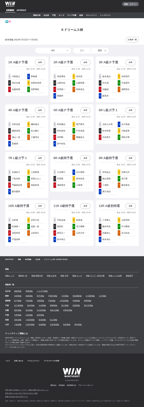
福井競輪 (17, 310)
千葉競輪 (29, 301)
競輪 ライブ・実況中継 (95, 276)
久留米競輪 (30, 325)
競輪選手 (129, 276)
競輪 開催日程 (37, 276)
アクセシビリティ (33, 361)
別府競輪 (66, 325)
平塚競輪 (51, 301)
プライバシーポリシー (86, 385)
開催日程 (36, 15)
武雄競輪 (42, 325)
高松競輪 (17, 320)
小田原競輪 (64, 301)
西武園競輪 (77, 296)
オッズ (61, 15)
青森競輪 (29, 291)
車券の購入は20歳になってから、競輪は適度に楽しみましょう (27, 390)
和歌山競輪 (54, 310)
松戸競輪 (17, 301)
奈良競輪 (29, 310)
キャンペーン (91, 15)
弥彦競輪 (17, 296)
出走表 (46, 15)
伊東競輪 (76, 301)
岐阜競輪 (31, 305)
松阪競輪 (76, 305)
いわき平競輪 (42, 291)
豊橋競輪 (53, 305)
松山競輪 (53, 320)
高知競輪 (42, 320)
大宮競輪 (65, 296)
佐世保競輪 (54, 325)
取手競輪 (40, 296)
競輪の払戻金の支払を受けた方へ (16, 397)
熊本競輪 (78, 325)
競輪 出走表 (51, 276)
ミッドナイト (105, 15)
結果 (81, 15)
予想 (54, 15)
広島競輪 (29, 315)
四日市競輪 (88, 305)
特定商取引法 (71, 385)
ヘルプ (7, 361)
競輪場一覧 (22, 276)
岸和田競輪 (67, 310)
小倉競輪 (17, 325)
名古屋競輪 (18, 305)
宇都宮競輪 (52, 296)
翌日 (102, 50)
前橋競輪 (29, 296)
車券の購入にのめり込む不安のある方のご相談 (21, 393)
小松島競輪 (30, 320)
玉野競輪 (17, 315)
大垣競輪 (42, 305)
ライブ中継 (71, 15)
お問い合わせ (18, 361)
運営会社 (53, 385)
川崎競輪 (40, 301)
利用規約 (62, 385)
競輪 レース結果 (115, 276)
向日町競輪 (41, 310)
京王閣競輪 (90, 296)
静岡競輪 (87, 301)
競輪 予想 (64, 276)
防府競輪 (40, 315)
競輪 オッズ (77, 276)
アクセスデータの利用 (51, 361)
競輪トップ (9, 276)
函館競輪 (17, 291)
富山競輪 (65, 305)
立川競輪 (102, 296)
